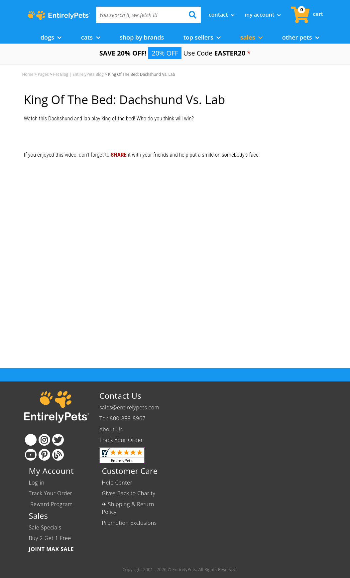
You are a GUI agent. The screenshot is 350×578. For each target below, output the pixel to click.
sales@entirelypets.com (129, 407)
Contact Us (120, 395)
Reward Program (51, 504)
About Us (111, 429)
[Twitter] (58, 440)
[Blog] (58, 455)
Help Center (117, 482)
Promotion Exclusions (129, 522)
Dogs (51, 37)
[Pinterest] (44, 455)
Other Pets (301, 37)
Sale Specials (45, 527)
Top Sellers (202, 37)
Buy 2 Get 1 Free (50, 538)
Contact (222, 14)
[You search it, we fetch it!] (140, 15)
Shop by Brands (142, 37)
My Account (263, 14)
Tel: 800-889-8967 (122, 418)
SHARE (119, 154)
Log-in (37, 482)
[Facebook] (31, 440)
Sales (251, 37)
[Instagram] (44, 440)
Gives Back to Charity (129, 493)
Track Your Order (121, 440)
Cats (90, 37)
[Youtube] (31, 455)
